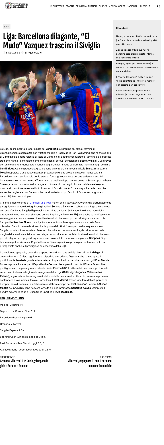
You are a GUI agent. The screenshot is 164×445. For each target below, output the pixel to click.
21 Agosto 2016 (33, 52)
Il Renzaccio (13, 52)
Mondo (113, 6)
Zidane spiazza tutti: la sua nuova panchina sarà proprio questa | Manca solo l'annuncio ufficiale (135, 54)
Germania (81, 6)
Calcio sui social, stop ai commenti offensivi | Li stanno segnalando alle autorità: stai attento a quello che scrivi (135, 94)
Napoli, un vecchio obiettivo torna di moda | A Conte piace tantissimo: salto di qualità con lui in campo (136, 40)
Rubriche (145, 6)
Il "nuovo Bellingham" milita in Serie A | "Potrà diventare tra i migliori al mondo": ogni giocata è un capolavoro (135, 81)
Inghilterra (57, 6)
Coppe (121, 6)
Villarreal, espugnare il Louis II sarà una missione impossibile (86, 362)
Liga (6, 26)
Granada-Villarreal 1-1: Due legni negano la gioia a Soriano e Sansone (25, 362)
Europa (103, 6)
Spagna (70, 6)
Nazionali (132, 6)
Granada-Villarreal (40, 202)
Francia (92, 6)
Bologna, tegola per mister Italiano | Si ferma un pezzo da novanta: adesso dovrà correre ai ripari (137, 67)
